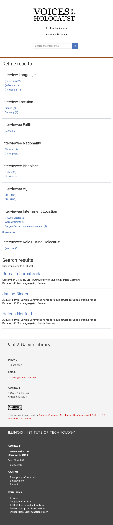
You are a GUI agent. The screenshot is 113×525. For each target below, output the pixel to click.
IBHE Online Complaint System (27, 504)
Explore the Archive (56, 28)
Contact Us (16, 464)
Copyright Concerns (20, 501)
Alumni (14, 484)
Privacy (14, 497)
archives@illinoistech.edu (22, 377)
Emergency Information (23, 477)
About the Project (56, 34)
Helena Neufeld (17, 313)
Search (76, 46)
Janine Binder (15, 293)
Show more (8, 232)
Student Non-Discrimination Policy (29, 511)
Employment (17, 480)
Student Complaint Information (27, 508)
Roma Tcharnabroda (22, 273)
